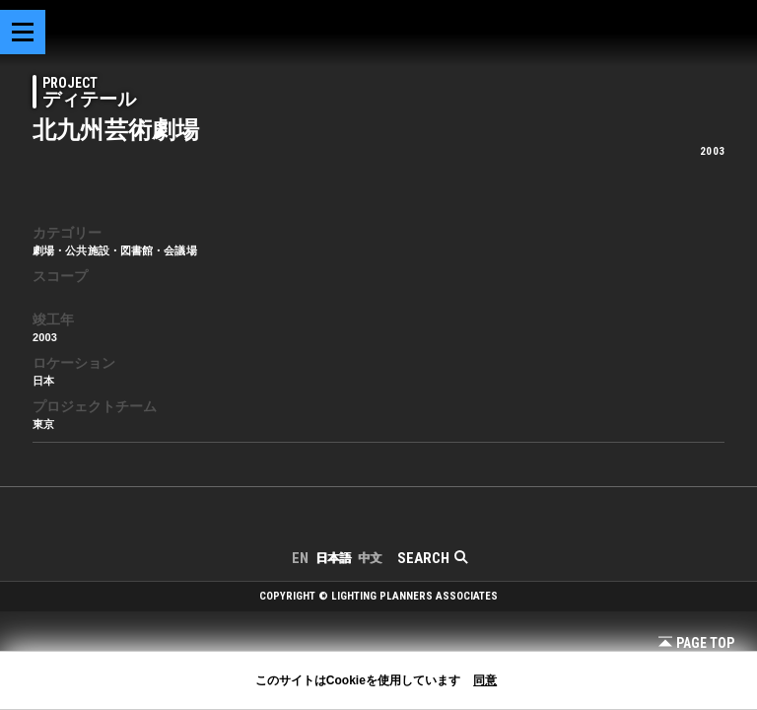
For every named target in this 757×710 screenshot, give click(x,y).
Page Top (696, 643)
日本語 (333, 558)
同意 (485, 680)
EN (300, 558)
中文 (369, 558)
